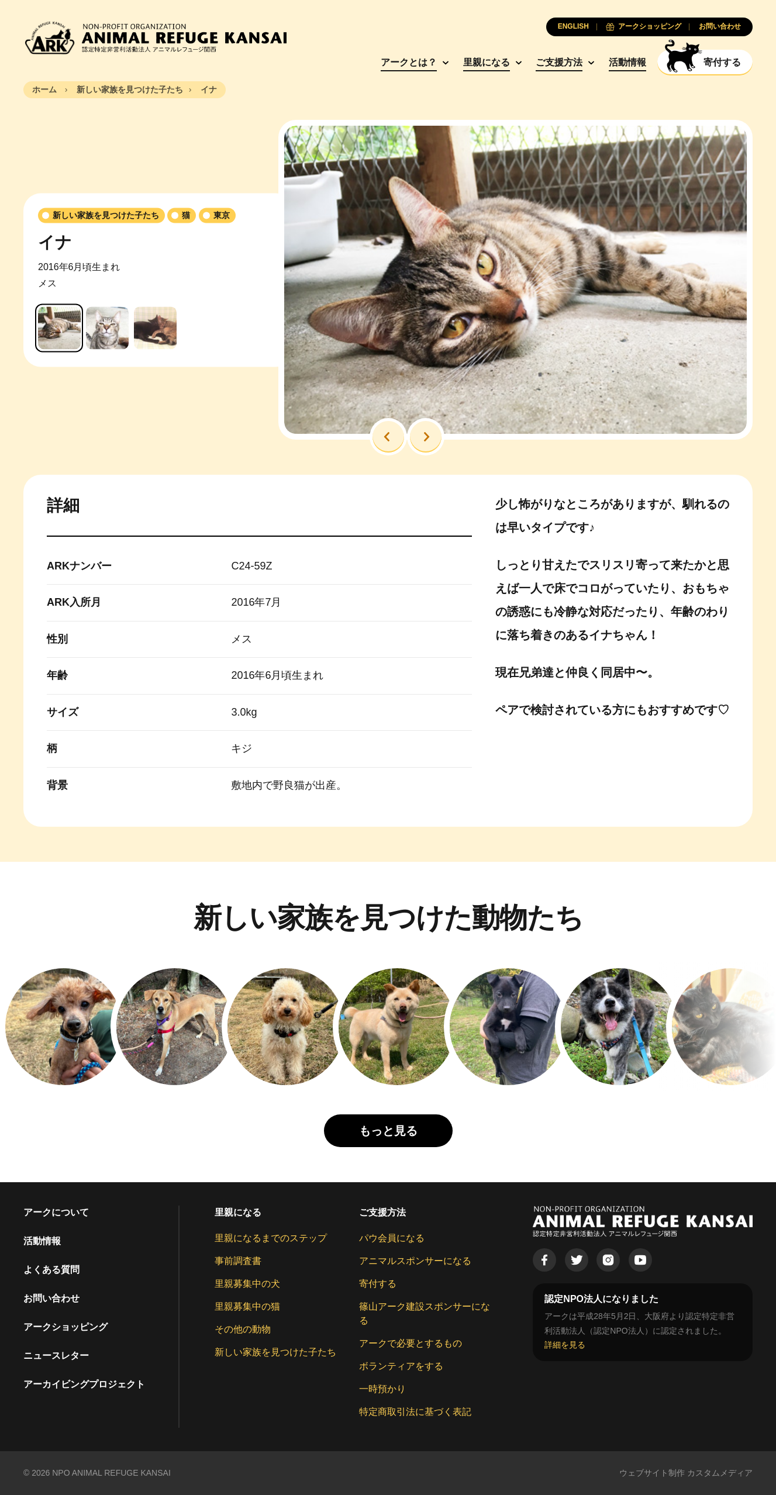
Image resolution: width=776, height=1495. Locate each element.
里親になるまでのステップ (271, 1238)
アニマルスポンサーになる (415, 1261)
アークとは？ (409, 62)
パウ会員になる (392, 1238)
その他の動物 (243, 1329)
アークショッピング (65, 1327)
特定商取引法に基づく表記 (415, 1412)
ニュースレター (56, 1356)
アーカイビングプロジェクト (84, 1384)
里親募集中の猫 (247, 1306)
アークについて (56, 1212)
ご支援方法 (559, 62)
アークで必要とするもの (410, 1343)
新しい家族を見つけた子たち (275, 1352)
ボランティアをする (401, 1366)
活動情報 (627, 62)
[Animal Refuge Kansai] (155, 38)
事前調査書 (238, 1261)
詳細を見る (564, 1344)
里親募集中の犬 (247, 1284)
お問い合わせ (51, 1298)
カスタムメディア (720, 1472)
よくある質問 (51, 1270)
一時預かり (382, 1389)
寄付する (377, 1284)
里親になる (486, 62)
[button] (388, 436)
